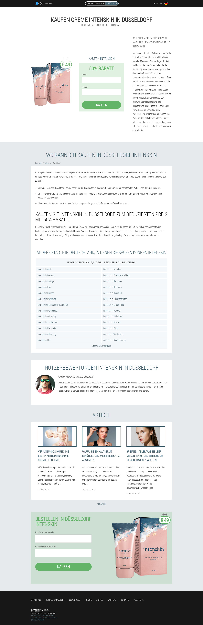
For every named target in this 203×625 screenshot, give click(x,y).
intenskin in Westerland (113, 334)
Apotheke (112, 600)
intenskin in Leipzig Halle (113, 304)
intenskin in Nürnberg (46, 316)
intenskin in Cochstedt (112, 292)
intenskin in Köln (44, 286)
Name (84, 75)
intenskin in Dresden (46, 275)
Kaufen (101, 105)
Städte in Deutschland (101, 345)
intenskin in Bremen (45, 292)
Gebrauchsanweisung (55, 600)
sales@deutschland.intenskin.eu (43, 613)
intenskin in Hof (44, 340)
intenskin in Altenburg (46, 334)
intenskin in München (112, 269)
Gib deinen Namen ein (44, 532)
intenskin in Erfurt (111, 328)
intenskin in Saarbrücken (47, 322)
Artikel (99, 600)
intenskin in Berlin (44, 269)
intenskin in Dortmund (46, 298)
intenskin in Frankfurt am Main (116, 275)
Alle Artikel (101, 503)
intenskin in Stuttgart (46, 281)
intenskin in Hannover (112, 281)
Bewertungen (75, 600)
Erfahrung (36, 600)
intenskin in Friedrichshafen (115, 298)
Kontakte (125, 600)
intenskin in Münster (112, 310)
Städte (89, 600)
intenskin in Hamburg (112, 286)
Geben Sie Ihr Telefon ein (45, 546)
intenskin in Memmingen (47, 310)
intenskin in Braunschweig (114, 340)
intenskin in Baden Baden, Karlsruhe (52, 304)
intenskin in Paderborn (113, 316)
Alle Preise (139, 600)
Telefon (84, 87)
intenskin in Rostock (112, 322)
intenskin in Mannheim (46, 328)
